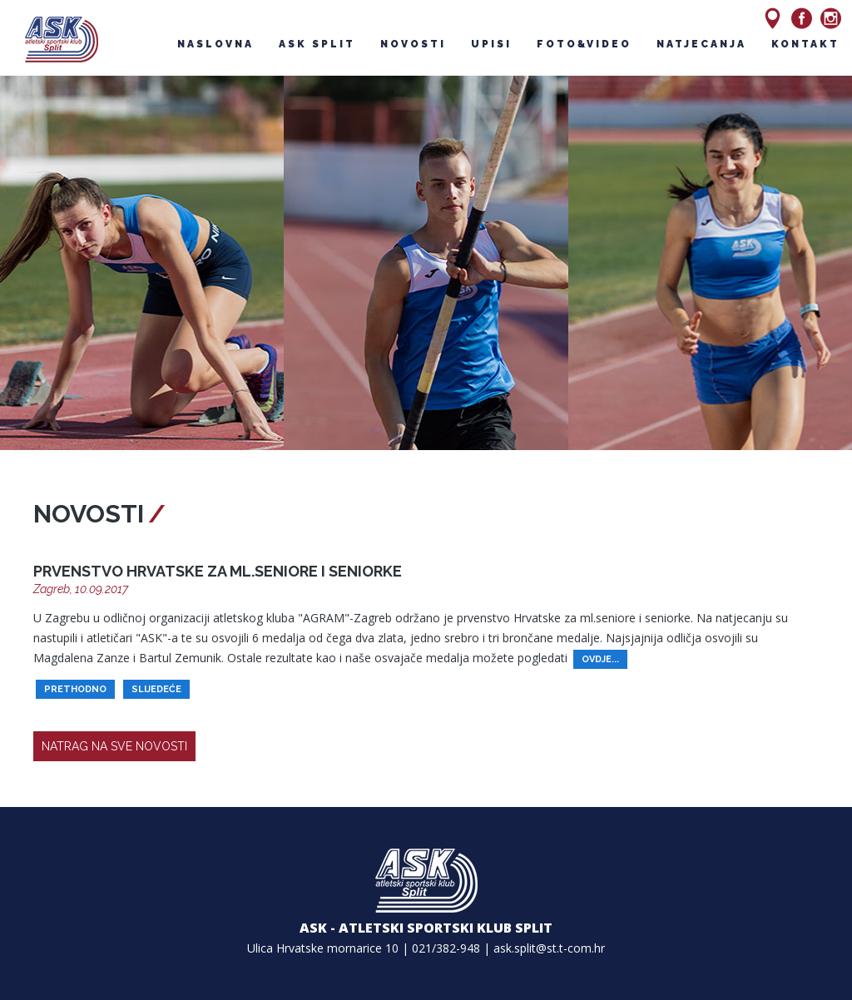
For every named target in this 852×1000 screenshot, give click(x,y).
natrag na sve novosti (114, 746)
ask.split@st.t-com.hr (549, 948)
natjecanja (701, 44)
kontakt (805, 44)
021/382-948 (446, 948)
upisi (491, 44)
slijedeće (156, 689)
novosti (413, 44)
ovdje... (600, 659)
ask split (317, 44)
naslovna (215, 44)
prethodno (75, 689)
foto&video (584, 44)
